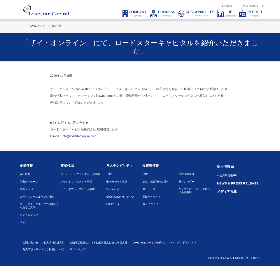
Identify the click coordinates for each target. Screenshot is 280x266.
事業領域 (67, 165)
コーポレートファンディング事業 (80, 174)
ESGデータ (113, 204)
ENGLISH (227, 6)
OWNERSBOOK (250, 6)
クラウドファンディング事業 (78, 189)
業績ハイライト (151, 196)
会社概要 (25, 174)
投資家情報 (150, 165)
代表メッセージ (29, 181)
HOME (33, 25)
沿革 (22, 222)
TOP (109, 174)
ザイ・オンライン (62, 89)
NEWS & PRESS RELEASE (238, 183)
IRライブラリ (150, 204)
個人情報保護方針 (54, 242)
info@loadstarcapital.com (79, 136)
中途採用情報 (225, 175)
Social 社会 (112, 189)
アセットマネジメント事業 (76, 181)
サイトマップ (78, 249)
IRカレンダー (186, 181)
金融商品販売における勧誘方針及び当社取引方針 (98, 242)
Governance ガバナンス (120, 196)
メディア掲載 (227, 191)
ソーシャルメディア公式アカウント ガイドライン (163, 242)
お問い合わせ (30, 242)
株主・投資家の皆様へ (155, 181)
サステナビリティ (119, 165)
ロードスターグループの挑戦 (37, 196)
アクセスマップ (29, 214)
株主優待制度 (186, 174)
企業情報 (26, 165)
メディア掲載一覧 (50, 25)
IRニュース (149, 189)
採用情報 (223, 166)
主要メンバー (27, 189)
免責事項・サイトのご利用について (44, 249)
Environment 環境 (116, 181)
